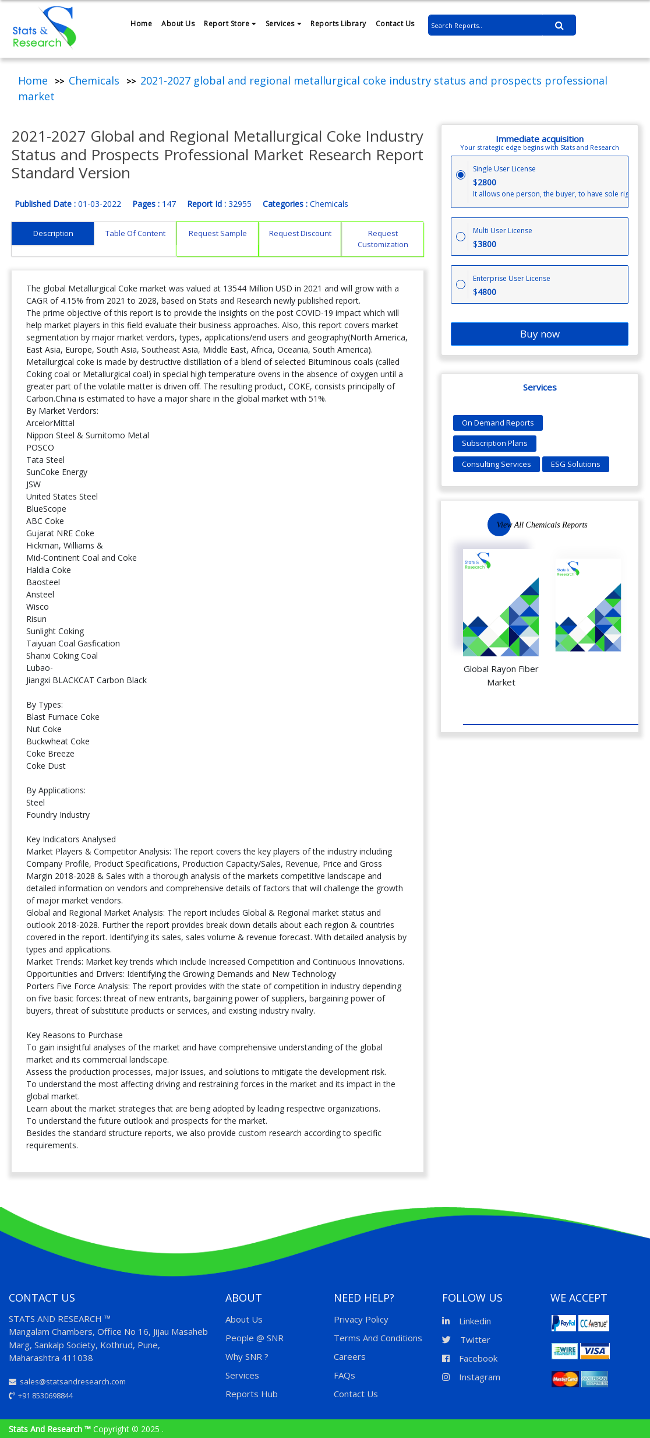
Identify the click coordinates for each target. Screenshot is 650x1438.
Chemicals (94, 80)
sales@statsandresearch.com (67, 1381)
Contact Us (395, 24)
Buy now (540, 333)
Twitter (466, 1339)
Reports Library (338, 24)
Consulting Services (496, 464)
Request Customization (383, 239)
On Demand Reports (498, 422)
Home (141, 24)
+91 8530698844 (41, 1395)
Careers (350, 1356)
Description (53, 233)
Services (284, 24)
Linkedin (466, 1321)
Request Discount (300, 233)
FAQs (344, 1375)
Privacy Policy (361, 1319)
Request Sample (218, 233)
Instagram (471, 1377)
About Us (178, 24)
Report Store (230, 24)
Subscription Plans (495, 443)
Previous (596, 524)
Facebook (469, 1358)
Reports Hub (251, 1394)
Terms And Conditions (378, 1338)
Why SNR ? (247, 1356)
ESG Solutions (575, 464)
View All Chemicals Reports (542, 525)
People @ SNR (254, 1338)
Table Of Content (135, 233)
